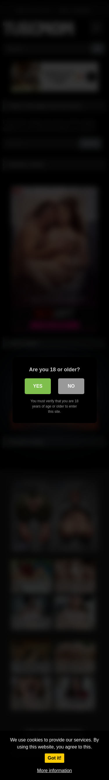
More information (54, 770)
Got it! (54, 757)
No (71, 386)
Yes (37, 386)
